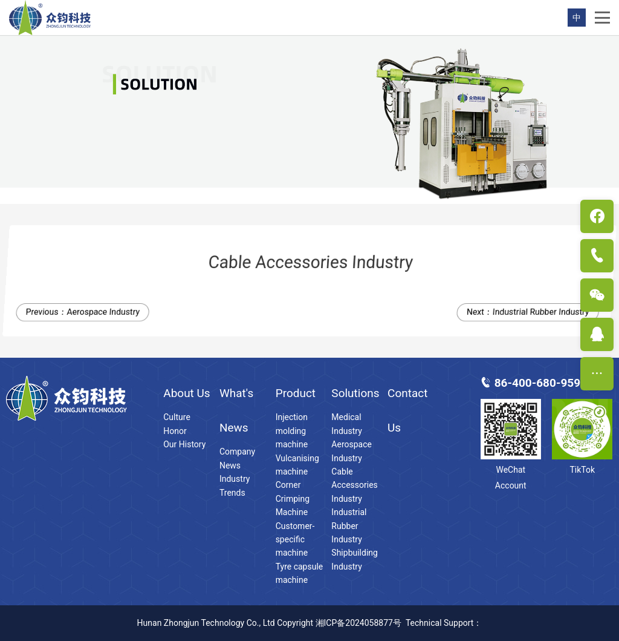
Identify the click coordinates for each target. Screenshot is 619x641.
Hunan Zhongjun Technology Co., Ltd (206, 623)
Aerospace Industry (105, 312)
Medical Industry (346, 423)
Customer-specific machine (295, 539)
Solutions (355, 393)
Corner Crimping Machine (293, 498)
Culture (176, 417)
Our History (184, 444)
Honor (174, 431)
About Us (186, 393)
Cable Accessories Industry (354, 485)
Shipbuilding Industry (354, 559)
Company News (237, 458)
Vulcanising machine (297, 464)
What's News (236, 410)
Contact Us (407, 410)
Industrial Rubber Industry (543, 312)
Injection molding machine (292, 430)
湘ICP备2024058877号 (358, 623)
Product (296, 393)
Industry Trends (234, 485)
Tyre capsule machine (299, 573)
